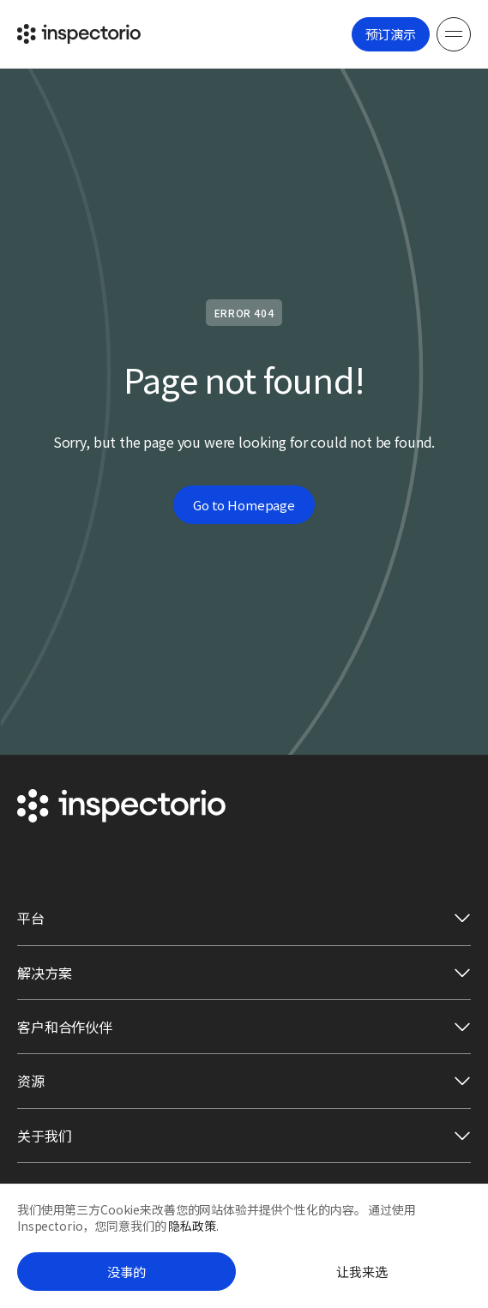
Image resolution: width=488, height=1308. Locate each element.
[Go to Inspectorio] (79, 34)
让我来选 (361, 1272)
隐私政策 (191, 1225)
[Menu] (454, 34)
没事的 (126, 1272)
